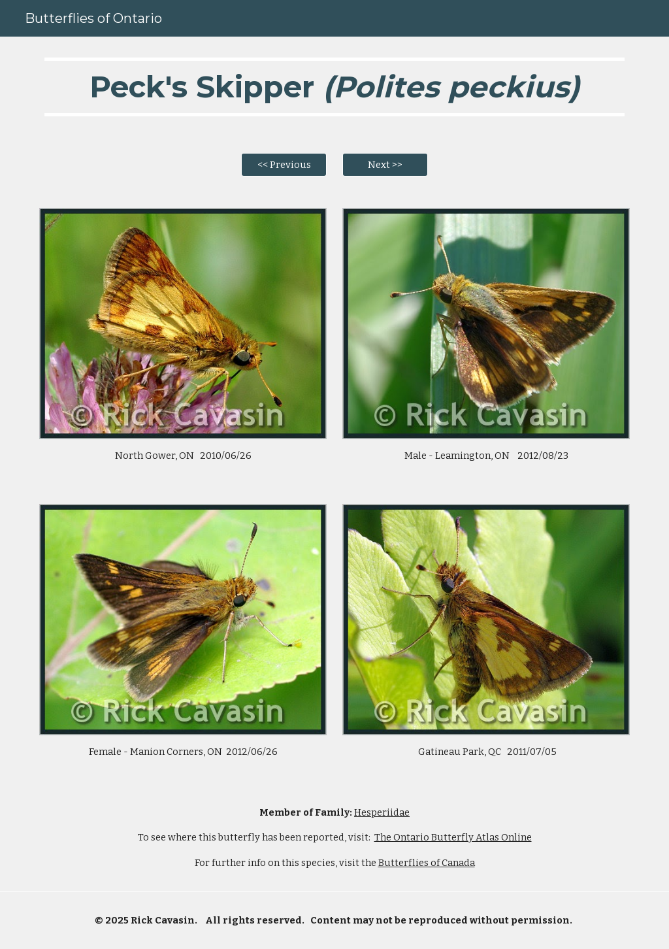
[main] (334, 87)
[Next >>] (385, 165)
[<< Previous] (284, 165)
